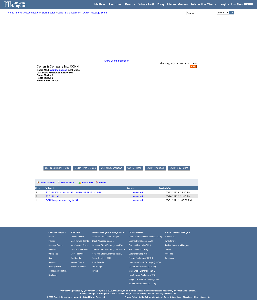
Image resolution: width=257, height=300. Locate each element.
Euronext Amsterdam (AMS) (141, 241)
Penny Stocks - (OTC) (101, 258)
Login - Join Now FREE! (236, 4)
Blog (50, 258)
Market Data (66, 291)
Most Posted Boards (79, 249)
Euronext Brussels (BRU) (140, 245)
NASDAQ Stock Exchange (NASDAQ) (108, 249)
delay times (173, 291)
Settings (51, 262)
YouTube (169, 254)
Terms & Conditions (172, 297)
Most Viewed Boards (80, 241)
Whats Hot (53, 254)
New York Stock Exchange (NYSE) (107, 254)
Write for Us (170, 241)
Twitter (168, 249)
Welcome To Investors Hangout (105, 237)
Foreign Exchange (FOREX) (141, 258)
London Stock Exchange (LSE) (142, 266)
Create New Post (47, 182)
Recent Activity (77, 237)
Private (95, 271)
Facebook (169, 258)
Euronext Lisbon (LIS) (138, 249)
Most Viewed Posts (79, 245)
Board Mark (87, 182)
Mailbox (99, 4)
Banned (102, 182)
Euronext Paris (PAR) (138, 254)
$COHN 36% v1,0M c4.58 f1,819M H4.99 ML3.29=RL (74, 192)
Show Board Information (116, 60)
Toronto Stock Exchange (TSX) (142, 284)
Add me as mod (58, 70)
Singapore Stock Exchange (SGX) (144, 279)
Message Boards (55, 245)
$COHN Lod (52, 196)
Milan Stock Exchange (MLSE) (142, 271)
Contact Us (170, 237)
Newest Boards (77, 262)
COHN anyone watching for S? (62, 200)
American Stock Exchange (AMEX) (107, 245)
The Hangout (97, 266)
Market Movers (177, 4)
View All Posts (67, 182)
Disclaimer (53, 275)
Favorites (115, 4)
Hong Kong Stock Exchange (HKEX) (145, 262)
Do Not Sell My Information (150, 297)
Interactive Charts (203, 4)
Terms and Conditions (57, 271)
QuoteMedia (89, 291)
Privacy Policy (54, 266)
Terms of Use (170, 294)
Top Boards (76, 258)
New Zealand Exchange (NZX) (142, 275)
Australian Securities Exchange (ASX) (145, 237)
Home (51, 237)
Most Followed (77, 254)
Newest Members (78, 266)
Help (196, 297)
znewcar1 (138, 192)
